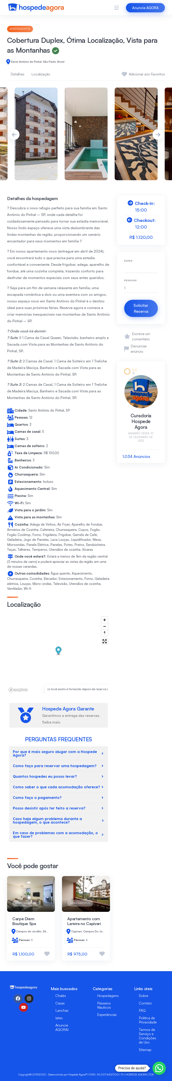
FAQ (142, 1010)
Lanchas (61, 1010)
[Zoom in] (104, 620)
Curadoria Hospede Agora (141, 421)
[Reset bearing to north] (104, 632)
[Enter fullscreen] (104, 641)
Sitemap (145, 1049)
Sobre (143, 995)
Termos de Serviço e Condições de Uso (147, 1036)
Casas (60, 1003)
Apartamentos (20, 28)
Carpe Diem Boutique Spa (24, 921)
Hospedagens (108, 995)
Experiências (107, 1014)
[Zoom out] (104, 626)
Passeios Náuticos (104, 1005)
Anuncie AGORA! (62, 1027)
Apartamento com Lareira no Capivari (84, 921)
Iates (59, 1018)
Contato (145, 1003)
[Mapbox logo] (18, 689)
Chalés (60, 995)
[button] (59, 651)
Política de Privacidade (148, 1020)
